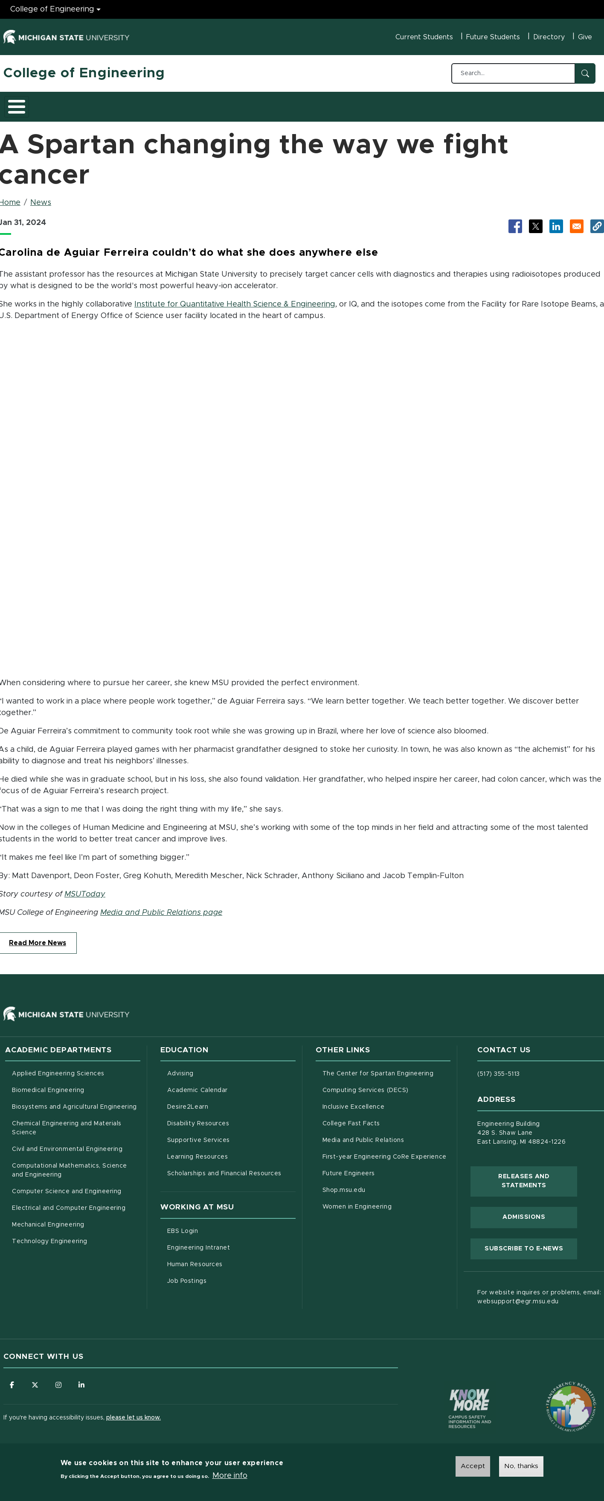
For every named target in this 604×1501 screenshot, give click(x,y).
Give (585, 37)
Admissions (120, 103)
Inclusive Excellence (353, 1102)
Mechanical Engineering (48, 1220)
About (22, 103)
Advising (180, 1069)
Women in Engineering (357, 1202)
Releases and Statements (537, 1176)
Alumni (257, 103)
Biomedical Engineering (48, 1086)
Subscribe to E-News (531, 1243)
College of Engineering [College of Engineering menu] (52, 9)
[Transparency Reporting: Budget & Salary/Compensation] (555, 1386)
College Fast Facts (386, 1118)
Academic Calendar (231, 1085)
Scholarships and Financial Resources (224, 1169)
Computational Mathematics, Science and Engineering (72, 1165)
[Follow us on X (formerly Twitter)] (35, 1380)
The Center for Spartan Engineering (386, 1068)
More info (229, 1476)
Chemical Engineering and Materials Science (67, 1123)
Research (170, 103)
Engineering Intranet (231, 1242)
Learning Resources (231, 1151)
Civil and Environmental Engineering (67, 1145)
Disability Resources (231, 1118)
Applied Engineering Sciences (58, 1069)
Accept (473, 1466)
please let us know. (133, 1413)
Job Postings (222, 1275)
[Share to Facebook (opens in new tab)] (515, 221)
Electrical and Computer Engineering (68, 1203)
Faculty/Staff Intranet (391, 106)
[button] (597, 221)
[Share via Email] (577, 221)
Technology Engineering (49, 1237)
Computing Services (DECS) (386, 1085)
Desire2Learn (223, 1101)
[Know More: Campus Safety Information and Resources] (453, 1386)
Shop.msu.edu (379, 1185)
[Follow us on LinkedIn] (82, 1380)
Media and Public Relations (363, 1136)
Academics (67, 103)
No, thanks (521, 1466)
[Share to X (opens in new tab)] (536, 221)
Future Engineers (348, 1169)
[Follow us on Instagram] (58, 1380)
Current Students (424, 37)
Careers (216, 103)
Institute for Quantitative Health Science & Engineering (234, 299)
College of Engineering (84, 73)
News (40, 198)
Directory (549, 37)
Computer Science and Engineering (67, 1187)
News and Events (313, 103)
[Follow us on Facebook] (11, 1380)
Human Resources (230, 1259)
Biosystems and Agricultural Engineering (76, 1101)
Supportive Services (231, 1135)
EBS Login (218, 1225)
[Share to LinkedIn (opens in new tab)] (556, 221)
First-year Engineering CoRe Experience (384, 1152)
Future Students (493, 37)
